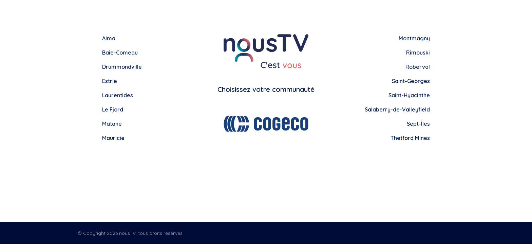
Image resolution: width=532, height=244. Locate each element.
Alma (108, 38)
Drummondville (122, 66)
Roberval (417, 66)
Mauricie (113, 138)
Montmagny (414, 38)
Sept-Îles (418, 123)
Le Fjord (112, 109)
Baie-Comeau (120, 52)
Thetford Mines (410, 138)
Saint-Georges (411, 81)
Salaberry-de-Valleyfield (397, 109)
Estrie (109, 81)
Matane (112, 123)
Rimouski (418, 52)
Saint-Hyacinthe (409, 95)
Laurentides (117, 95)
